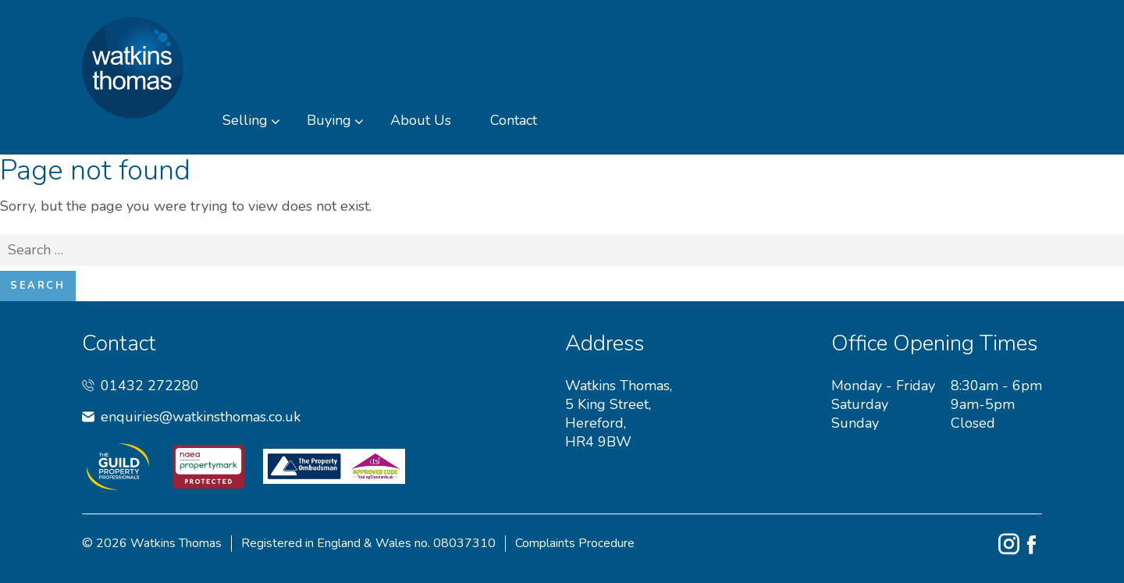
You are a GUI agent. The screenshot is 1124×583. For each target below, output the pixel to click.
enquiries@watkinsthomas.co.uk (191, 416)
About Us (420, 120)
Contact (513, 120)
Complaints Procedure (575, 543)
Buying (329, 120)
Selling (245, 120)
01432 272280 (140, 385)
